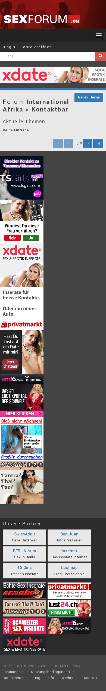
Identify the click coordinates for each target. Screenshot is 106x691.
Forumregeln (13, 671)
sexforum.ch (41, 19)
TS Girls (24, 568)
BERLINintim (24, 551)
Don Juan (69, 534)
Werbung (69, 677)
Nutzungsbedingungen (50, 671)
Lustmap (69, 568)
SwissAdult (24, 534)
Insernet (69, 551)
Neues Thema (89, 97)
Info (51, 677)
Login (9, 46)
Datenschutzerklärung (21, 677)
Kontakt (90, 677)
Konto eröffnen (36, 46)
